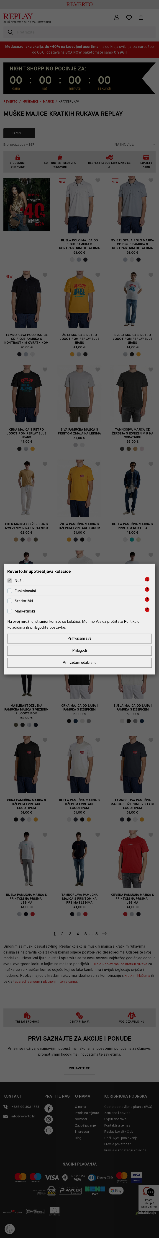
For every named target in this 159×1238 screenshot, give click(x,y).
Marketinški (25, 611)
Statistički (24, 600)
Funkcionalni (25, 590)
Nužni (20, 580)
